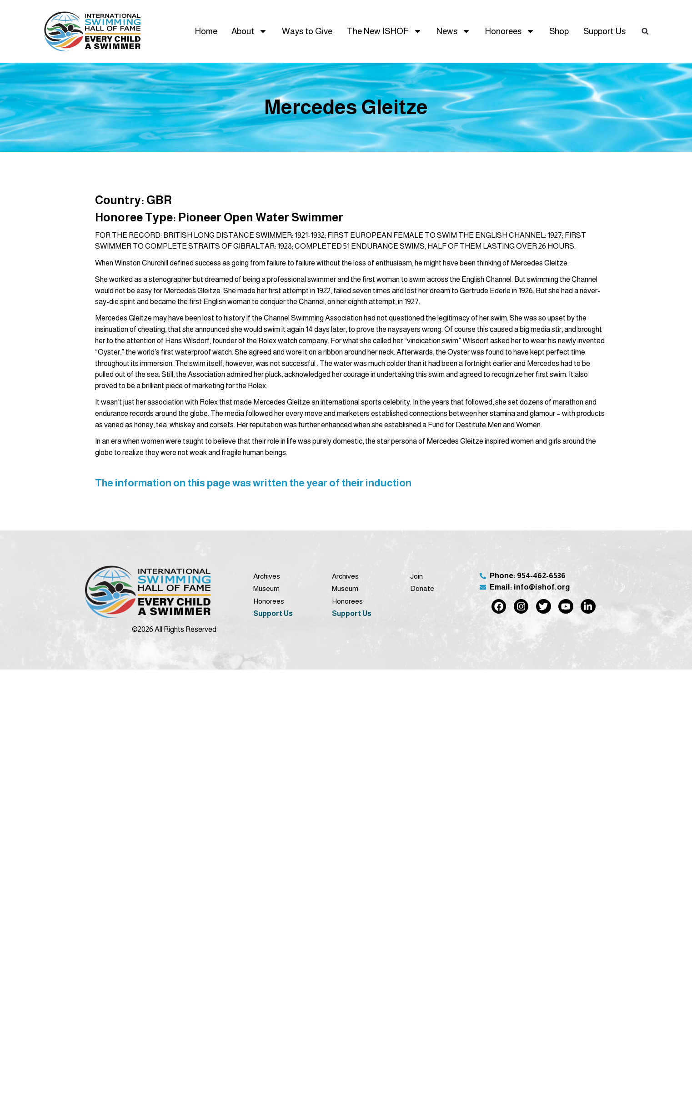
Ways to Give (307, 31)
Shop (559, 31)
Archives (266, 576)
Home (206, 31)
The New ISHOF (384, 31)
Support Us (604, 31)
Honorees (510, 31)
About (249, 31)
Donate (422, 588)
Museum (266, 588)
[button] (645, 31)
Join (416, 576)
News (453, 31)
